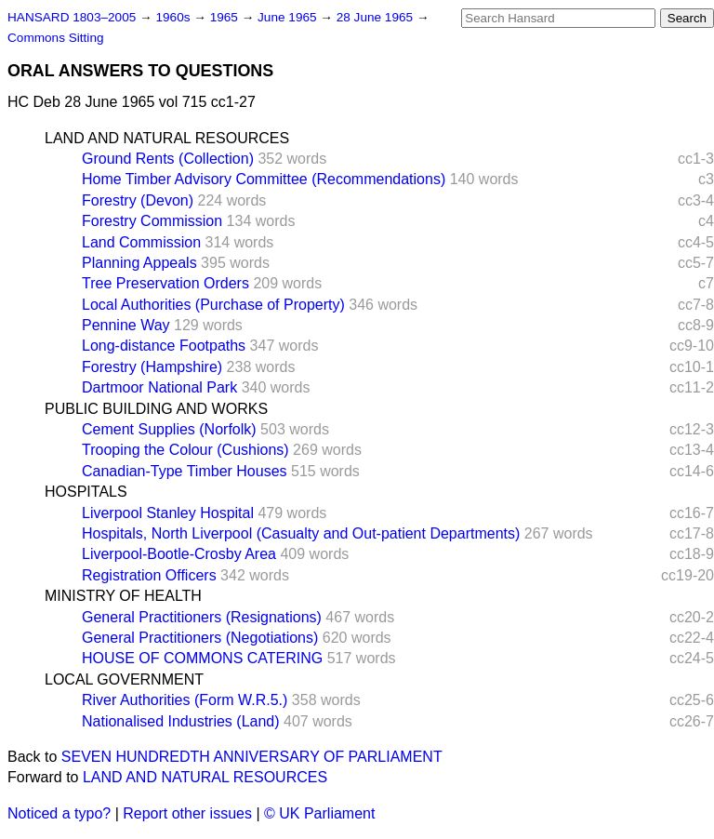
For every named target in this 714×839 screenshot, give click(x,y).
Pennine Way (126, 325)
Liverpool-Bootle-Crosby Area (179, 554)
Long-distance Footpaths (163, 345)
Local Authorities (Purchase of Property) (213, 305)
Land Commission (141, 242)
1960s (174, 17)
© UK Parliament (319, 813)
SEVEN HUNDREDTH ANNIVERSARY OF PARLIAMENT (252, 757)
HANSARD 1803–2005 (71, 17)
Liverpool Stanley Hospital (168, 513)
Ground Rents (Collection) (168, 158)
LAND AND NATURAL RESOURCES (167, 138)
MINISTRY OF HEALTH (123, 596)
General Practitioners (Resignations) (202, 617)
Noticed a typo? (59, 813)
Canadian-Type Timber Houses (184, 471)
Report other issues (187, 813)
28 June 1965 (376, 17)
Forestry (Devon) (137, 200)
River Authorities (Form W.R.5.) (184, 700)
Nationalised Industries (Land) (181, 721)
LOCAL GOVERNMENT (124, 679)
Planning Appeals (139, 263)
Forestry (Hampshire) (152, 367)
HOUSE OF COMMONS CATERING (202, 658)
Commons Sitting (55, 38)
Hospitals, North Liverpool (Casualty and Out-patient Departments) (301, 533)
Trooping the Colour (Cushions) (185, 450)
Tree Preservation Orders (165, 283)
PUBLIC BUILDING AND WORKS (156, 409)
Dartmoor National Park (159, 387)
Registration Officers (149, 575)
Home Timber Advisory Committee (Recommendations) (263, 179)
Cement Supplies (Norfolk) (169, 429)
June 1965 (289, 17)
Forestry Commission (152, 221)
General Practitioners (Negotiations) (200, 638)
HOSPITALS (86, 491)
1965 (226, 17)
